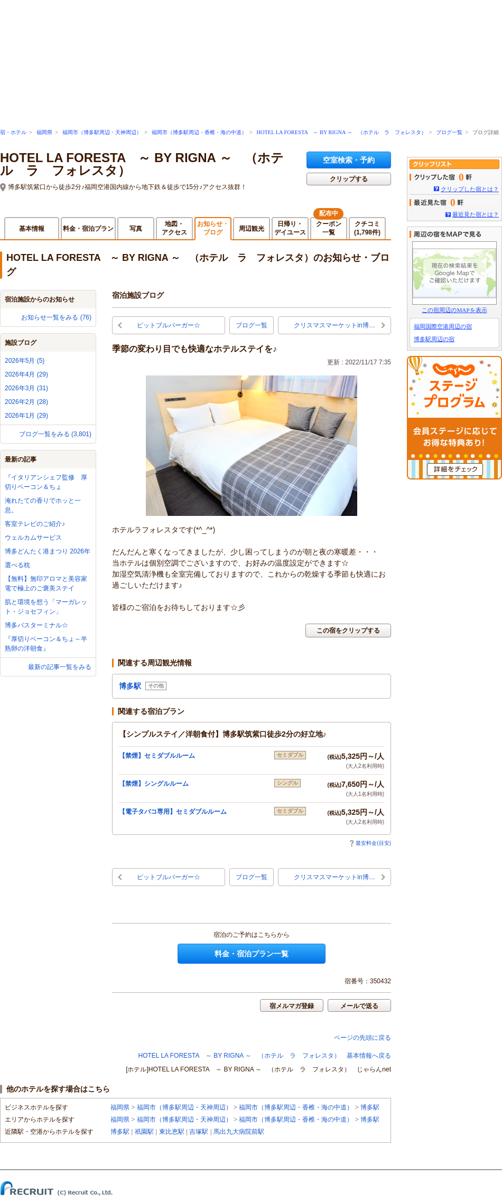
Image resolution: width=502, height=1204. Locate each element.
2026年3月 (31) (26, 388)
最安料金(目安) (370, 843)
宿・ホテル (13, 132)
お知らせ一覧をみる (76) (56, 317)
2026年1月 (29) (26, 415)
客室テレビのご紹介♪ (35, 524)
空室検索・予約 (349, 160)
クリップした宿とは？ (470, 189)
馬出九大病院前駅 (238, 1131)
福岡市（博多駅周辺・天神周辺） (102, 132)
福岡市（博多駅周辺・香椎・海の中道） (199, 132)
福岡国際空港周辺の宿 (443, 326)
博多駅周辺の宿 (434, 339)
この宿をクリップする (348, 630)
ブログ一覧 (449, 132)
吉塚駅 (198, 1131)
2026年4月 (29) (26, 374)
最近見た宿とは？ (475, 214)
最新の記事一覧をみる (59, 667)
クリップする (349, 179)
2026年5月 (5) (24, 360)
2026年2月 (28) (26, 402)
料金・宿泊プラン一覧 (252, 953)
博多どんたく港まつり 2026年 (47, 551)
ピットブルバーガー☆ (168, 325)
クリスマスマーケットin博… (334, 325)
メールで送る (359, 1006)
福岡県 (44, 132)
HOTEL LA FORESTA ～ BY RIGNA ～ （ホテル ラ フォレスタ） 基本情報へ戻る (265, 1055)
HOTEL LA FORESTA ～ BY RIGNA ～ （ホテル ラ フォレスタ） (341, 132)
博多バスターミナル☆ (36, 625)
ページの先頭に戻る (362, 1037)
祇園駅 (144, 1131)
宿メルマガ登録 (291, 1006)
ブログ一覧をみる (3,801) (55, 434)
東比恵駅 (171, 1131)
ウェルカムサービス (33, 537)
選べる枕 (17, 565)
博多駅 (369, 1107)
